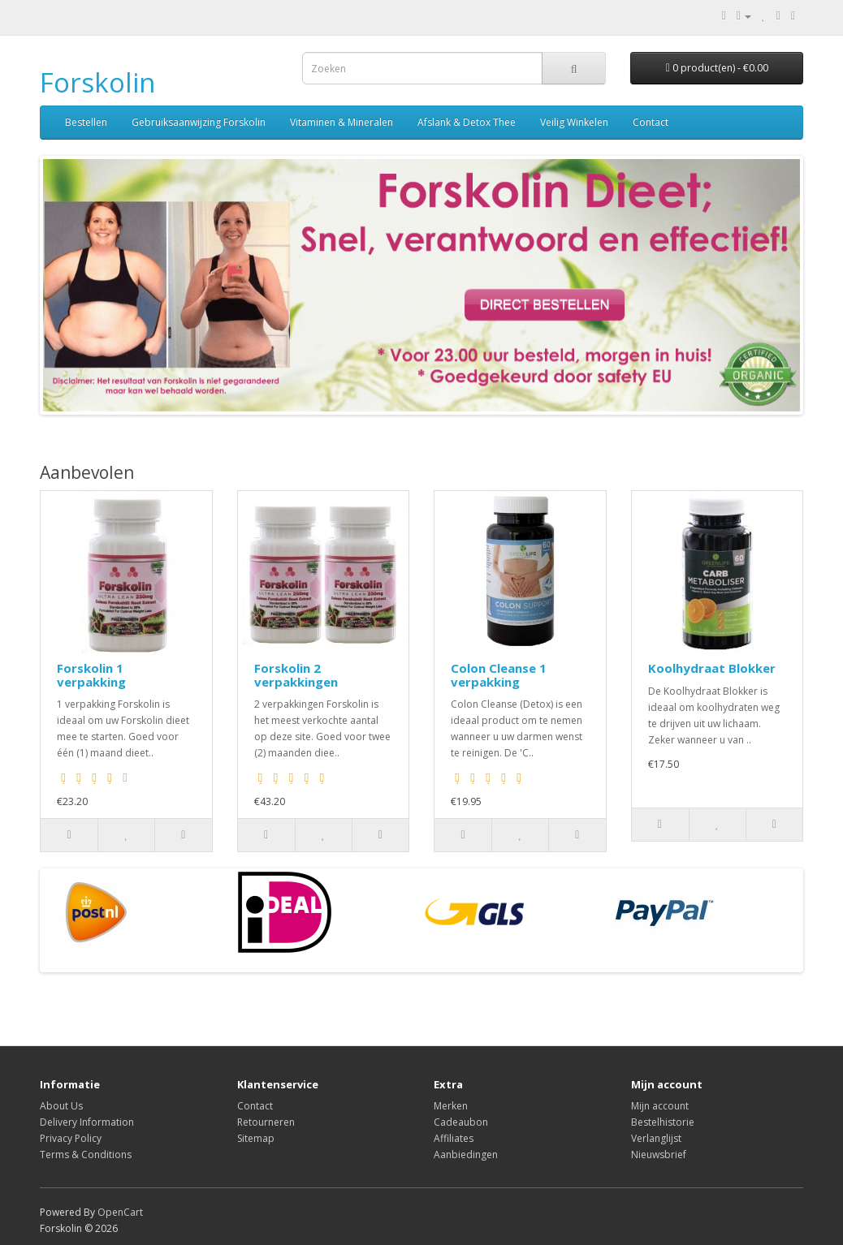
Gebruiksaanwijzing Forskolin (199, 122)
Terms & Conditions (86, 1154)
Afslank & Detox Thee (466, 122)
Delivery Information (87, 1122)
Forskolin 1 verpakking (91, 675)
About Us (61, 1106)
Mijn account (660, 1106)
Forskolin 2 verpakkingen (296, 675)
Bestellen (86, 122)
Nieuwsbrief (658, 1154)
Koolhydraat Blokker (712, 668)
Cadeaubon (461, 1122)
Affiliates (453, 1138)
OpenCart (120, 1212)
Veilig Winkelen (574, 122)
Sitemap (256, 1138)
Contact (650, 122)
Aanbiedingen (466, 1154)
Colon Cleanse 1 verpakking (499, 675)
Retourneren (266, 1122)
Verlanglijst (656, 1138)
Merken (451, 1106)
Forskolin (97, 82)
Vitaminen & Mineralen (341, 122)
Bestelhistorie (662, 1122)
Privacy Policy (71, 1138)
